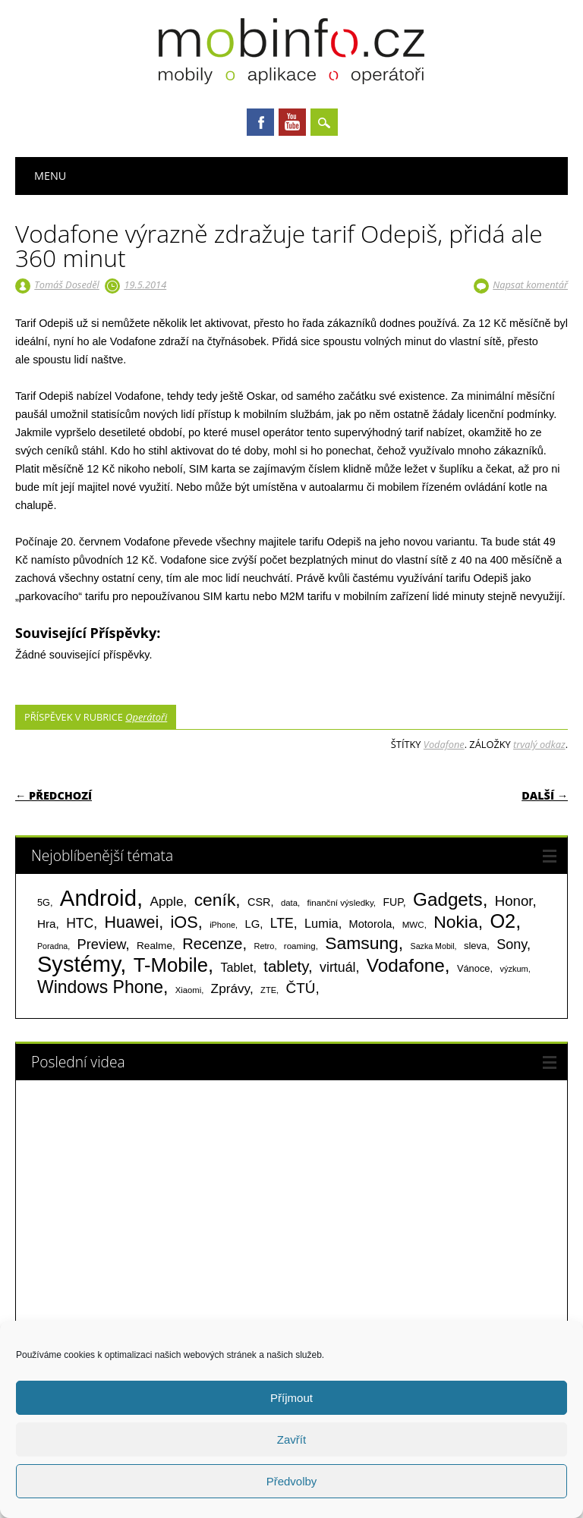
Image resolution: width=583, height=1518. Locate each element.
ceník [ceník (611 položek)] (215, 900)
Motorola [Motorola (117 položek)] (370, 924)
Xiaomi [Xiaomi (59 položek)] (188, 990)
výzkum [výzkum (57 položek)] (513, 968)
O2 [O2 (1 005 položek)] (502, 921)
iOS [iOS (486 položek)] (184, 922)
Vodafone (444, 744)
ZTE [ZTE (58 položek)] (268, 990)
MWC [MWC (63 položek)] (413, 924)
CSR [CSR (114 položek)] (259, 902)
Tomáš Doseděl (66, 284)
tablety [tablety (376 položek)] (285, 966)
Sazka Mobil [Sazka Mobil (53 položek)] (433, 946)
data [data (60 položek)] (289, 902)
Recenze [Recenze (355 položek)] (212, 943)
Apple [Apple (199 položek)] (166, 901)
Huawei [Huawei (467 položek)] (132, 922)
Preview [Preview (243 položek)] (101, 944)
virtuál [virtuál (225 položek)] (337, 967)
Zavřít (291, 1439)
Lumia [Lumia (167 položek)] (321, 923)
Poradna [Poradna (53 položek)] (52, 946)
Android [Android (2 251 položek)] (98, 897)
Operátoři (146, 717)
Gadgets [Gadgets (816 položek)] (448, 899)
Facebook (260, 122)
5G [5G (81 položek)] (43, 902)
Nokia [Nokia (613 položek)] (455, 922)
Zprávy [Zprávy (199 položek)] (230, 988)
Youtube (292, 122)
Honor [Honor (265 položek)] (514, 901)
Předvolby (291, 1481)
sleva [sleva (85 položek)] (475, 945)
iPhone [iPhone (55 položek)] (222, 924)
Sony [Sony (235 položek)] (511, 944)
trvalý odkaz (539, 744)
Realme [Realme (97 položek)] (154, 945)
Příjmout (291, 1397)
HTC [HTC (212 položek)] (79, 923)
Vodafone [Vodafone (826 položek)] (406, 965)
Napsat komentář (530, 284)
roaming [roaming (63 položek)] (300, 946)
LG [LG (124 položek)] (252, 923)
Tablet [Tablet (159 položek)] (237, 967)
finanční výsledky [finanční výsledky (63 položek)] (340, 902)
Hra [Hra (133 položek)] (46, 923)
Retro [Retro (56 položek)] (264, 946)
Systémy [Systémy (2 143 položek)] (78, 964)
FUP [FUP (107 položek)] (392, 902)
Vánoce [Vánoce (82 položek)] (473, 968)
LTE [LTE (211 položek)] (282, 923)
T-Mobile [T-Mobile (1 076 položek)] (171, 965)
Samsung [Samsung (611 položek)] (362, 943)
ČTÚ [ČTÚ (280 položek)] (301, 988)
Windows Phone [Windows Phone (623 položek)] (100, 987)
